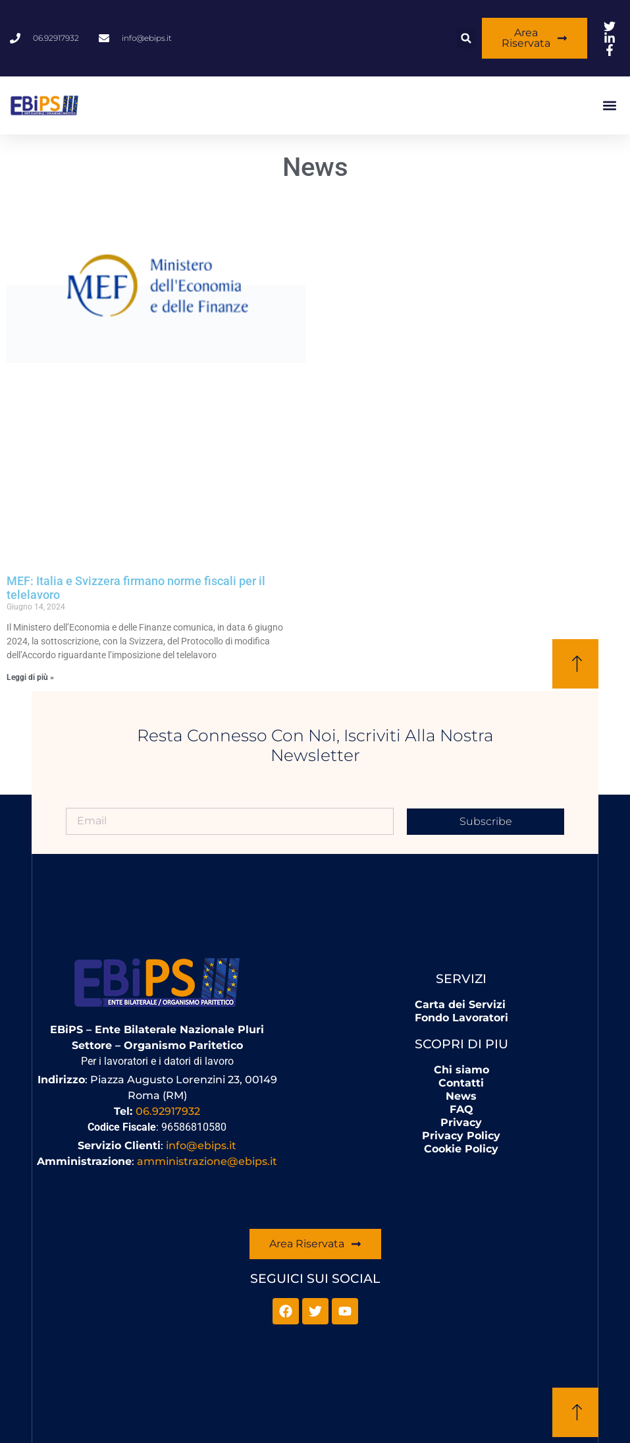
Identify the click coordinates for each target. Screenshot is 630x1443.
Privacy (461, 1122)
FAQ (461, 1109)
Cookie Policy (461, 1149)
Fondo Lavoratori (461, 1017)
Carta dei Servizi (460, 1004)
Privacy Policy (461, 1135)
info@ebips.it (201, 1145)
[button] (466, 38)
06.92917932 (168, 1111)
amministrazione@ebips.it (207, 1161)
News (461, 1096)
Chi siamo (461, 1069)
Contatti (461, 1083)
